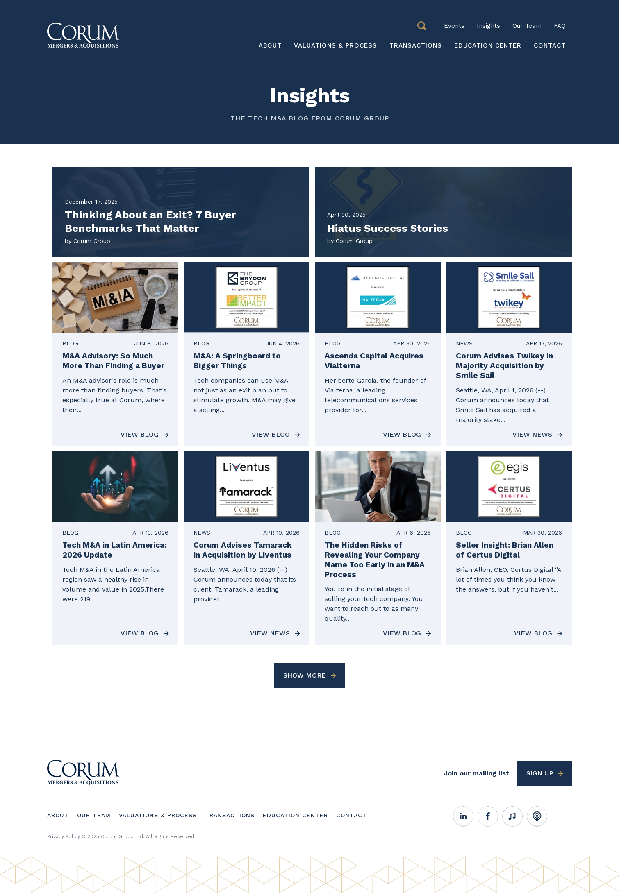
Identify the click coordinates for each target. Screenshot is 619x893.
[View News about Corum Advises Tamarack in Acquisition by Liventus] (247, 548)
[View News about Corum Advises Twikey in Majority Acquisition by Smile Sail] (509, 354)
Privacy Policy (63, 836)
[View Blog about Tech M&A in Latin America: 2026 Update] (115, 548)
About (270, 45)
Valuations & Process (335, 45)
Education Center (487, 45)
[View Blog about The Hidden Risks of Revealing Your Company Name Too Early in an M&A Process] (378, 548)
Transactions (415, 45)
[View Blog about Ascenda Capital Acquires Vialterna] (378, 354)
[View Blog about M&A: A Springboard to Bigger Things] (247, 354)
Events (454, 25)
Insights (488, 25)
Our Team (527, 25)
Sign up (539, 773)
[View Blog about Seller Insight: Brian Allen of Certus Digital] (509, 548)
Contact (550, 45)
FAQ (560, 25)
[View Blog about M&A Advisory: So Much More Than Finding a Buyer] (115, 354)
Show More (304, 675)
